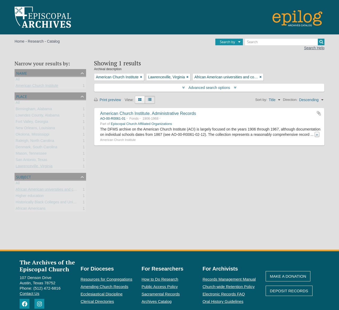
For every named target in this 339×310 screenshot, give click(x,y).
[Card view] (140, 100)
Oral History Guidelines (223, 301)
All (18, 80)
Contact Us (29, 293)
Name (21, 72)
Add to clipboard (319, 113)
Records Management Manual (229, 279)
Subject (23, 176)
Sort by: (261, 100)
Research (36, 41)
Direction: (290, 100)
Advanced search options (209, 88)
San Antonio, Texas (31, 161)
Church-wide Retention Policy (229, 286)
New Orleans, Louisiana (35, 129)
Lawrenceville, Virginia (34, 167)
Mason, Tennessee (31, 154)
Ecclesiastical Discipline (101, 294)
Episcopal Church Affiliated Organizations (141, 124)
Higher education (30, 197)
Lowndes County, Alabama (38, 116)
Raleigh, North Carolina (35, 142)
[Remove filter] (141, 77)
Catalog (53, 41)
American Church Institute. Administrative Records (148, 113)
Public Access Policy (160, 286)
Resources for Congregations (106, 279)
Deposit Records (289, 291)
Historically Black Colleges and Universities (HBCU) (58, 203)
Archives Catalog (157, 301)
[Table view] (150, 100)
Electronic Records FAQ (224, 294)
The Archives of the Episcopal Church (47, 265)
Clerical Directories (97, 301)
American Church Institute (37, 86)
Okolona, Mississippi (33, 135)
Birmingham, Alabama (34, 110)
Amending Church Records (104, 286)
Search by (227, 41)
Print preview (107, 100)
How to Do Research (160, 279)
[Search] (284, 42)
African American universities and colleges (50, 190)
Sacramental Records (161, 294)
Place (21, 96)
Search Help (314, 48)
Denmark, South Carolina (36, 148)
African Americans (31, 209)
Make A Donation (288, 276)
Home (19, 41)
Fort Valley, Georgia (32, 122)
